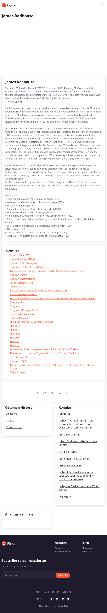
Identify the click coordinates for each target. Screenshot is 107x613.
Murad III (15, 333)
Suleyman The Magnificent (24, 310)
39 (44, 392)
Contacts (67, 591)
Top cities (59, 548)
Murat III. (15, 345)
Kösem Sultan (14, 521)
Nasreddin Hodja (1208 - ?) (23, 259)
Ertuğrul (65, 413)
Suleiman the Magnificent (23, 294)
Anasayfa (11, 413)
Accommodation (62, 551)
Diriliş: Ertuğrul (18, 372)
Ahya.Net (63, 606)
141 (68, 392)
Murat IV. (14, 341)
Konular (11, 420)
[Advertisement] (53, 55)
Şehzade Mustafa (19, 318)
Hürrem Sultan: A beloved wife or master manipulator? (38, 290)
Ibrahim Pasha (17, 286)
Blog (47, 591)
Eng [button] (40, 599)
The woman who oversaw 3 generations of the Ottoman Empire (43, 353)
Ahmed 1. (14, 329)
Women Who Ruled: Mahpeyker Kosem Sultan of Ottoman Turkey (44, 349)
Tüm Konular (14, 427)
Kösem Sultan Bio (19, 357)
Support (55, 591)
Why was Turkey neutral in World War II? (79, 488)
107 (59, 392)
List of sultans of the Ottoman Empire (78, 443)
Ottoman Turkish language (24, 263)
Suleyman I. (16, 306)
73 (51, 392)
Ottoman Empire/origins (22, 278)
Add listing (86, 551)
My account (87, 548)
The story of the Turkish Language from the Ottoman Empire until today (47, 271)
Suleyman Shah (18, 302)
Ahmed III (15, 325)
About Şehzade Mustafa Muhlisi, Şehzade (31, 321)
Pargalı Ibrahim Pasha (21, 282)
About (38, 591)
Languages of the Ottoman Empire (28, 267)
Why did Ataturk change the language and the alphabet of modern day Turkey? (76, 476)
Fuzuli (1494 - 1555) (20, 255)
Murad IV (15, 337)
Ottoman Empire (18, 274)
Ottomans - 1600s (19, 361)
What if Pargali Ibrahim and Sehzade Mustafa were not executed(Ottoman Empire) (53, 298)
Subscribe (63, 575)
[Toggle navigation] (101, 5)
